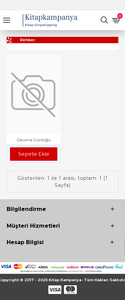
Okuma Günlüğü (34, 139)
